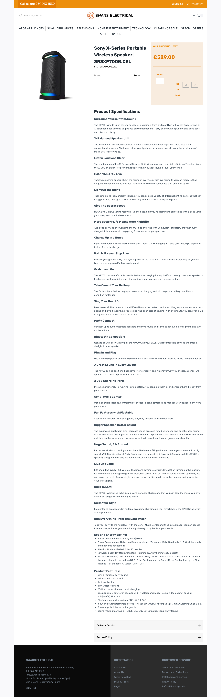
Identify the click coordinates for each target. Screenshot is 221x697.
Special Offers (192, 28)
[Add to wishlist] (194, 78)
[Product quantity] (157, 81)
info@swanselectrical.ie (35, 660)
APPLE (104, 34)
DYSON (116, 34)
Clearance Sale (166, 28)
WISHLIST (177, 3)
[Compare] (186, 78)
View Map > (28, 673)
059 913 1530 (33, 657)
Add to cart (170, 81)
